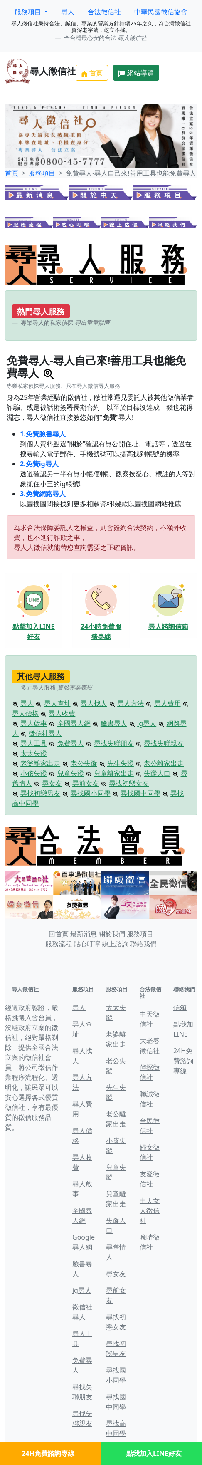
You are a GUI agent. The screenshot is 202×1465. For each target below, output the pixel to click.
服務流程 (58, 943)
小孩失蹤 (33, 773)
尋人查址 (57, 703)
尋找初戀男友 (40, 793)
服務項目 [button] (29, 11)
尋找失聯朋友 (114, 743)
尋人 (67, 11)
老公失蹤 (84, 763)
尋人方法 (130, 703)
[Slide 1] (86, 156)
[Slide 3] (116, 156)
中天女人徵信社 (150, 1210)
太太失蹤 (33, 753)
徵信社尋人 (45, 733)
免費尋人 (70, 743)
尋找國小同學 (91, 793)
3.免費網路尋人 (43, 493)
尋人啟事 (33, 723)
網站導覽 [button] (135, 72)
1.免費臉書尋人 (43, 433)
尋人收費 (62, 713)
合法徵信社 (104, 11)
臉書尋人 (114, 723)
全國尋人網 (74, 723)
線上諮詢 (115, 943)
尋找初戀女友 (129, 783)
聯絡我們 (143, 943)
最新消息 (83, 933)
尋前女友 (85, 783)
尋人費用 (167, 703)
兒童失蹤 (70, 773)
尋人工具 (33, 743)
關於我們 (112, 933)
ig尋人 (146, 723)
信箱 (180, 1007)
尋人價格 (25, 713)
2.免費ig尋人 (39, 463)
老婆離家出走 (40, 763)
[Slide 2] (101, 156)
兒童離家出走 (114, 773)
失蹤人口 (157, 773)
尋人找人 (94, 703)
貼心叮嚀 (87, 943)
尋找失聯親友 (164, 743)
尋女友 (52, 783)
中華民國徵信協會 (160, 11)
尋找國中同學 (140, 793)
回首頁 (59, 933)
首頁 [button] (92, 72)
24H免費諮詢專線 (183, 1060)
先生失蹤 (120, 763)
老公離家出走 (164, 763)
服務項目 (42, 173)
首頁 (11, 173)
